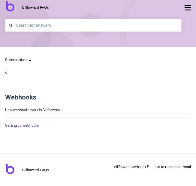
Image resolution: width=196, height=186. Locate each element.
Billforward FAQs (35, 7)
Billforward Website (131, 167)
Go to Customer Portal (173, 167)
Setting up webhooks (22, 125)
